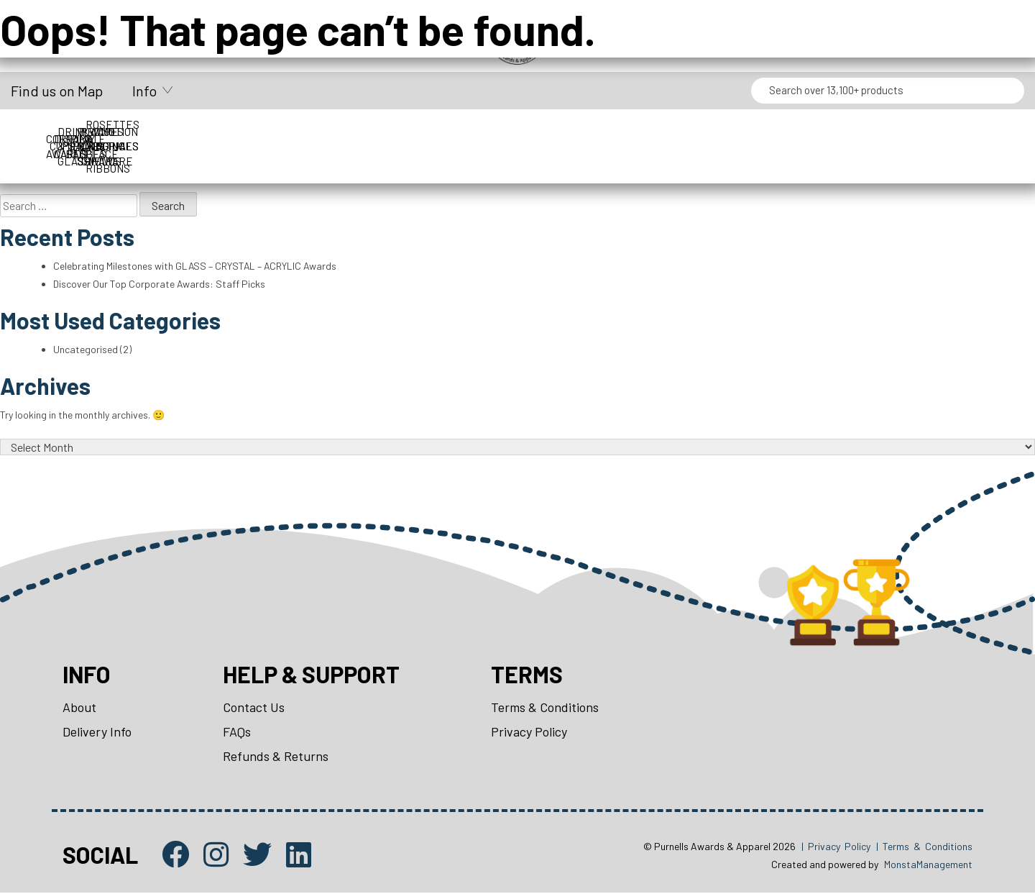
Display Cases (338, 131)
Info (144, 90)
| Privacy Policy (835, 847)
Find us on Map (57, 90)
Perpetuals (938, 131)
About (79, 708)
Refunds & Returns (275, 757)
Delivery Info (97, 733)
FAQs (237, 733)
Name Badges (698, 131)
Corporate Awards (97, 131)
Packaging (818, 131)
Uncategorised (85, 350)
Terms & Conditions (545, 708)
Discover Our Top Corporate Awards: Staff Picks (159, 284)
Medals (578, 131)
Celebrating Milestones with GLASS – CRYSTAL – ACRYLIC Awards (196, 266)
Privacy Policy (529, 733)
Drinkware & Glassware (458, 131)
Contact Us (254, 708)
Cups (217, 131)
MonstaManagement (928, 865)
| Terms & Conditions (924, 847)
